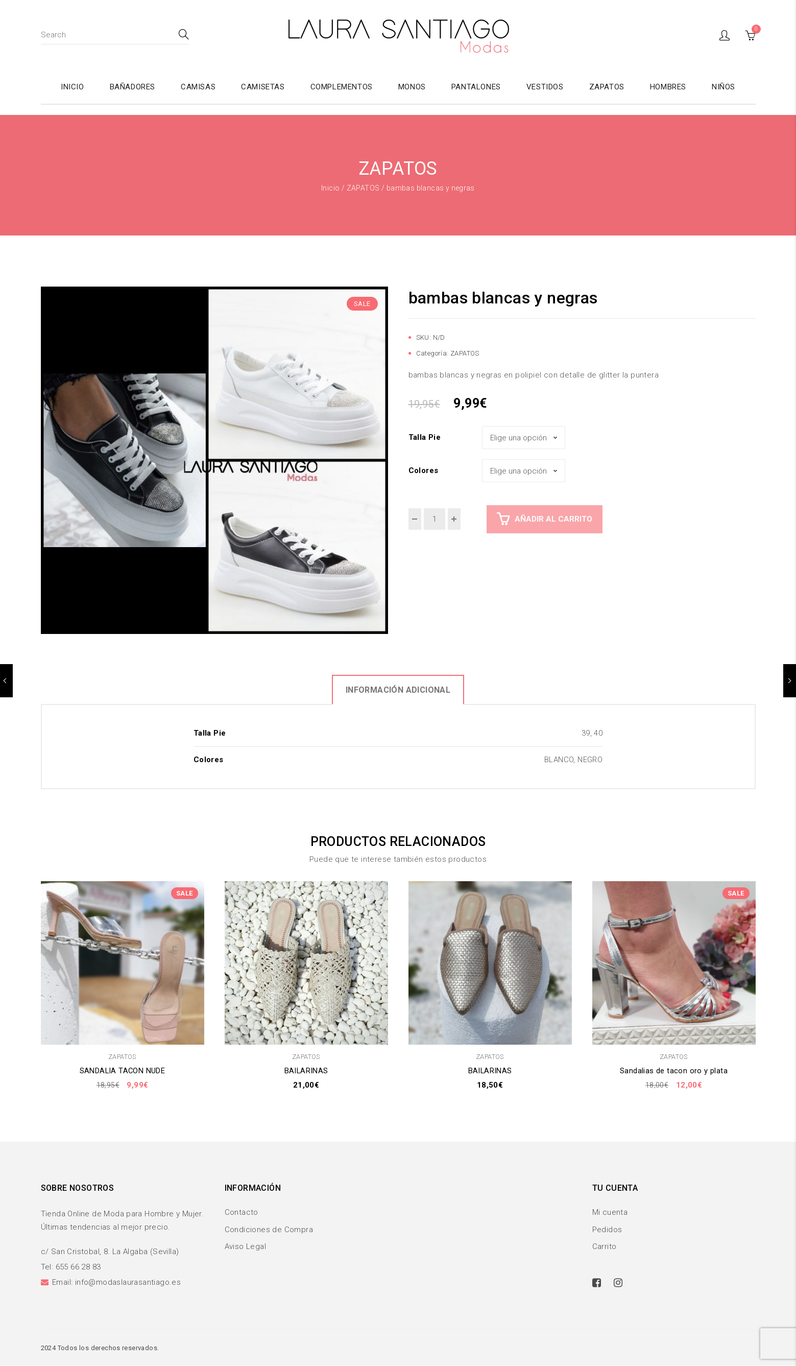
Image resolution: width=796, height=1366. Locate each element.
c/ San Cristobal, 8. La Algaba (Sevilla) (110, 1252)
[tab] (398, 689)
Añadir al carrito (553, 519)
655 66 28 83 (78, 1267)
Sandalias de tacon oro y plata (674, 1070)
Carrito (604, 1247)
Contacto (241, 1212)
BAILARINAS (306, 1070)
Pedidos (607, 1229)
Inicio (330, 188)
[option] (214, 460)
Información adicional (398, 690)
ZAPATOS (363, 188)
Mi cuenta (610, 1212)
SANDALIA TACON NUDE (122, 1070)
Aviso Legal (245, 1247)
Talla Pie (424, 437)
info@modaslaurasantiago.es (128, 1282)
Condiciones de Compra (269, 1229)
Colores (423, 470)
